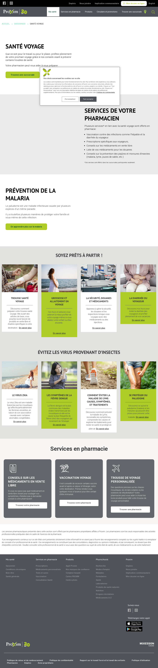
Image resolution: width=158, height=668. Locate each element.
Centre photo (71, 580)
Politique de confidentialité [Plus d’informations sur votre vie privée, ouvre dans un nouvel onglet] (106, 92)
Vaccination (41, 576)
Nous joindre (85, 3)
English (152, 3)
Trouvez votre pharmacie (28, 507)
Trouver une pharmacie (130, 507)
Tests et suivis (42, 573)
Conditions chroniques (16, 569)
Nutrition (100, 590)
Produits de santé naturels (107, 587)
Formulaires (101, 576)
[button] (4, 3)
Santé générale (12, 576)
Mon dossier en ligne (134, 3)
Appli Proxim (71, 566)
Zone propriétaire (45, 663)
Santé (98, 580)
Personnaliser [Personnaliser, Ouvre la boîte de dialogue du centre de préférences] (70, 99)
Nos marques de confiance (77, 569)
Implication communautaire (107, 3)
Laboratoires (101, 583)
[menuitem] (71, 11)
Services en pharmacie (46, 559)
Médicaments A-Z (104, 598)
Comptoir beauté (73, 573)
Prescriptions (42, 566)
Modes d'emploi (103, 569)
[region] (80, 86)
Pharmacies (12, 663)
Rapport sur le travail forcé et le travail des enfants (102, 660)
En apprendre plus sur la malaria (26, 226)
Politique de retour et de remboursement (25, 660)
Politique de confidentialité (61, 660)
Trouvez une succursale (22, 75)
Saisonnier (10, 566)
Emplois (72, 3)
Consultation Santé (44, 580)
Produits (70, 559)
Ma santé (10, 559)
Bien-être (10, 573)
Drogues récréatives (105, 594)
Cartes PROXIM (72, 576)
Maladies (100, 573)
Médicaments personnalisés (48, 569)
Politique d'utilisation (141, 660)
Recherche (101, 566)
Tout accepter (88, 99)
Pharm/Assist (102, 559)
